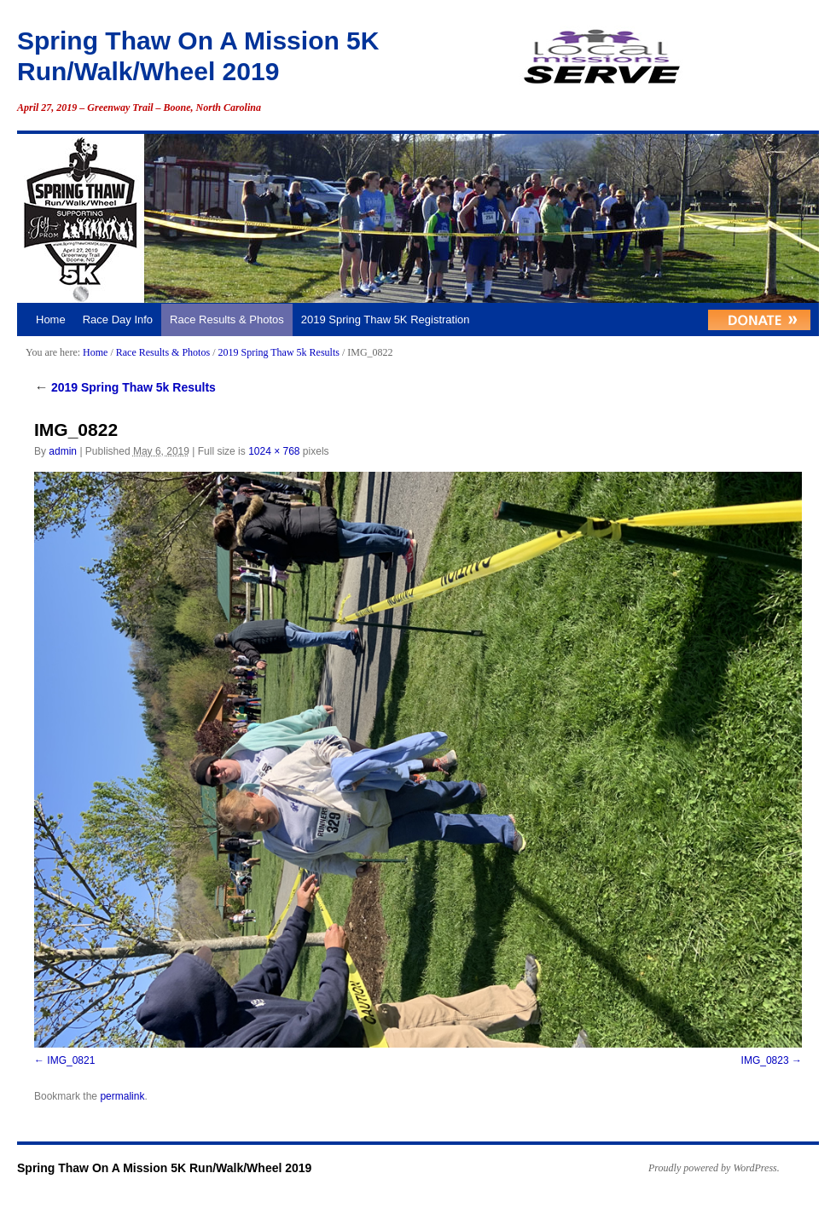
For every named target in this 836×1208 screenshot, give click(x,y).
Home (51, 319)
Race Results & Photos (227, 319)
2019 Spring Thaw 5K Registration (385, 319)
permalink (122, 1096)
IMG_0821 (71, 1060)
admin (63, 451)
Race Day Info (118, 319)
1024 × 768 (273, 451)
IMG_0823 (765, 1060)
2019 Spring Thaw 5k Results (278, 352)
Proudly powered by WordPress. (714, 1168)
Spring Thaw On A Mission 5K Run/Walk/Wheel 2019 (164, 1168)
